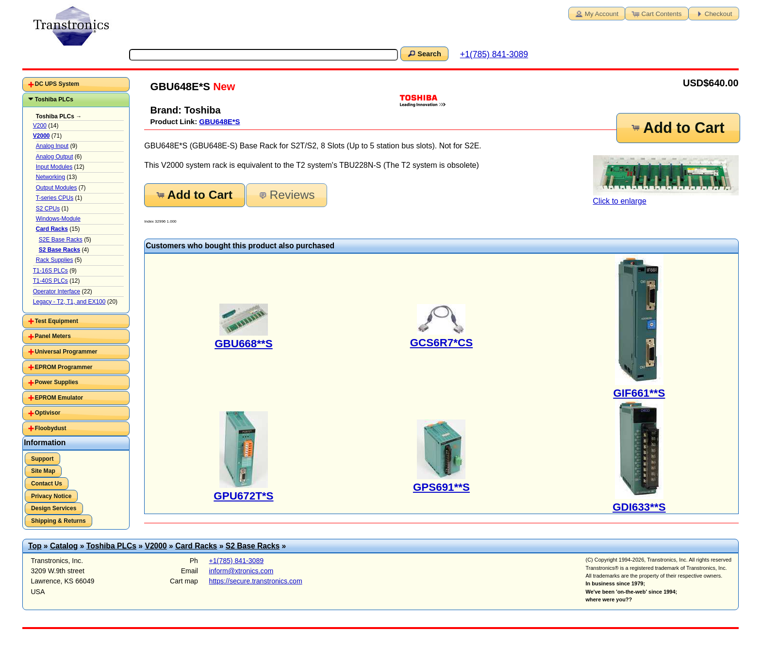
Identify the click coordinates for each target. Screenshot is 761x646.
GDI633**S (639, 507)
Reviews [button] (285, 194)
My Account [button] (596, 13)
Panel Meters (53, 336)
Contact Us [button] (46, 483)
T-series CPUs (54, 197)
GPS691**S (441, 487)
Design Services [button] (53, 508)
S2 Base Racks (253, 546)
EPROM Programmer (64, 367)
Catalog (64, 546)
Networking (50, 177)
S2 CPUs (48, 208)
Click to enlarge (666, 180)
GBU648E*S (219, 121)
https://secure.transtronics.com (255, 581)
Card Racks (196, 546)
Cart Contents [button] (656, 13)
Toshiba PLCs (54, 99)
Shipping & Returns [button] (58, 520)
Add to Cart (677, 127)
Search (423, 53)
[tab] (76, 84)
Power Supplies (56, 382)
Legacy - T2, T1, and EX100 (69, 301)
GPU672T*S (243, 496)
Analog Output (54, 156)
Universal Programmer (66, 351)
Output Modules (56, 187)
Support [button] (42, 458)
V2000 (155, 546)
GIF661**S (639, 393)
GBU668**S (243, 344)
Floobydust (50, 428)
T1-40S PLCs (50, 280)
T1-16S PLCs (50, 270)
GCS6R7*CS (441, 343)
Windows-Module (58, 218)
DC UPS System (57, 84)
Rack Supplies (54, 260)
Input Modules (54, 166)
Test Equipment (56, 321)
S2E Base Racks (61, 239)
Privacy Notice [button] (51, 496)
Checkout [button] (713, 13)
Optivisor (48, 412)
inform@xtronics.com (241, 571)
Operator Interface (56, 291)
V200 (40, 125)
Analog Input (52, 146)
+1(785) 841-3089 (494, 54)
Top (35, 546)
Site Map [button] (43, 471)
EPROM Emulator (59, 397)
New (222, 87)
